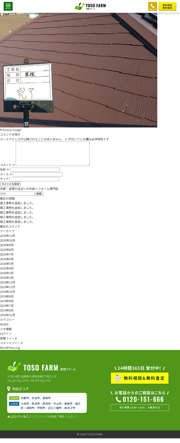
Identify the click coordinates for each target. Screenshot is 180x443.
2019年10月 (7, 296)
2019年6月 (7, 315)
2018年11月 (7, 319)
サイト (4, 183)
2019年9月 (7, 301)
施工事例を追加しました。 (17, 208)
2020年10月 (7, 245)
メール (6, 179)
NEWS (4, 329)
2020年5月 (7, 268)
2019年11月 (7, 292)
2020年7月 (7, 259)
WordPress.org (10, 352)
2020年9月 (7, 250)
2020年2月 (7, 282)
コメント (7, 169)
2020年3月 (7, 278)
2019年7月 (7, 310)
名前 (4, 174)
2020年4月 (7, 273)
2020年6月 (7, 264)
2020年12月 (7, 240)
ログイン (6, 338)
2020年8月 (7, 254)
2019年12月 (7, 287)
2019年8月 (7, 305)
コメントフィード (11, 347)
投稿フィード (8, 343)
